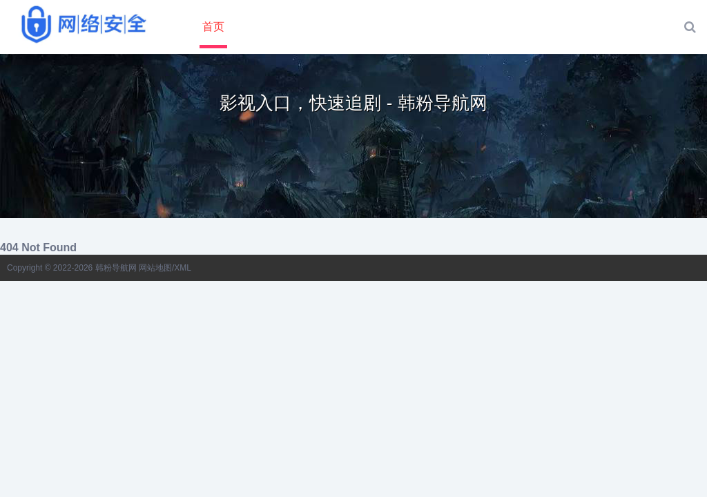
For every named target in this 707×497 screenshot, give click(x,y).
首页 (213, 26)
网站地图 (155, 268)
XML (182, 268)
